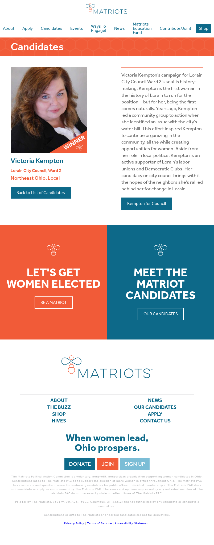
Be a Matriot (53, 302)
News (155, 401)
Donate (80, 467)
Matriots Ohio (107, 8)
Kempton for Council (146, 203)
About (59, 401)
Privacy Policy (74, 527)
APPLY (155, 416)
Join (108, 467)
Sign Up (135, 467)
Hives (59, 424)
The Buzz (59, 408)
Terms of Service (99, 527)
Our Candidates (160, 313)
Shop (59, 416)
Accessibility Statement (132, 527)
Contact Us (155, 424)
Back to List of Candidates (41, 192)
